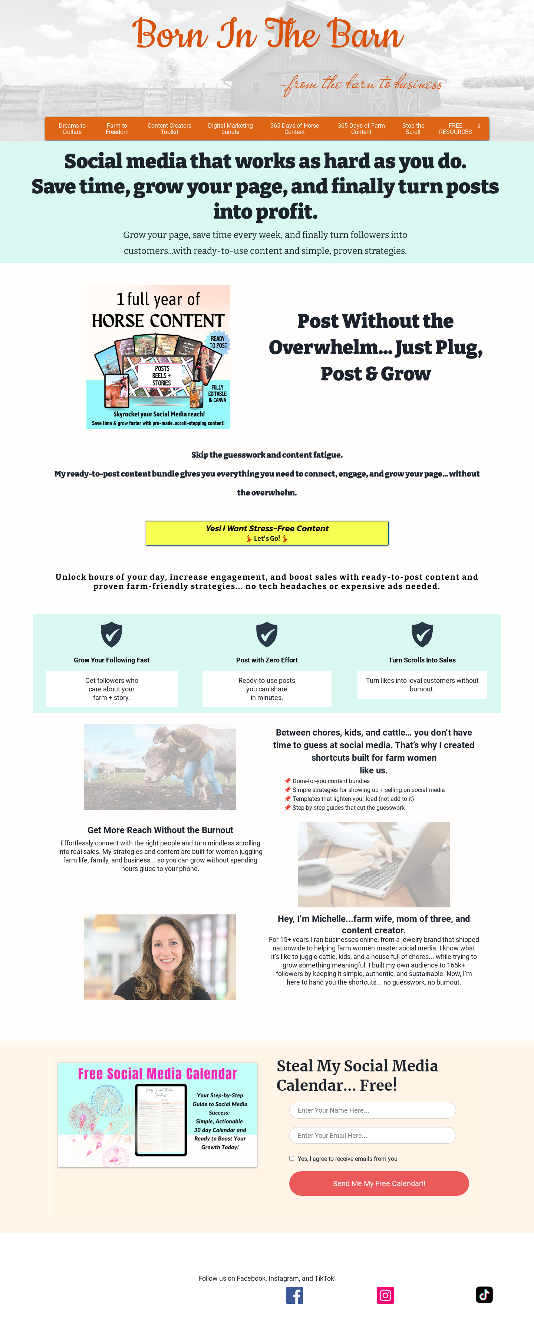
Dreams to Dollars (72, 128)
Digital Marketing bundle (230, 128)
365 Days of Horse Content (294, 128)
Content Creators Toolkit (169, 128)
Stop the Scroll (413, 128)
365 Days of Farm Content (361, 128)
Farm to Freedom (117, 128)
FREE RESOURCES (459, 128)
